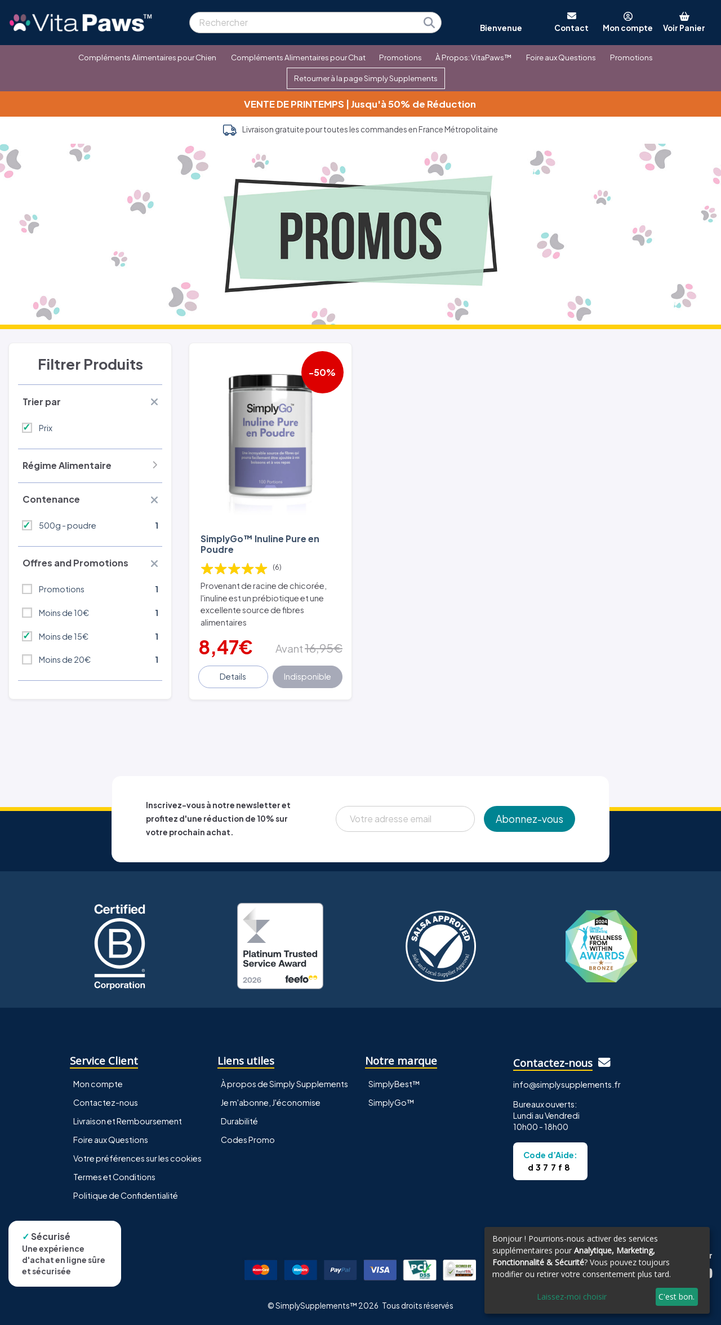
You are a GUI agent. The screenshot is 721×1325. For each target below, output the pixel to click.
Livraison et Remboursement (127, 1121)
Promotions (400, 57)
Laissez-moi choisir (572, 1296)
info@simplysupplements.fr (567, 1084)
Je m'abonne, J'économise (271, 1102)
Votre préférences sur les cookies (137, 1158)
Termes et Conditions (114, 1177)
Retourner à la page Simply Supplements (366, 78)
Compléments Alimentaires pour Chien (147, 57)
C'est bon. (676, 1296)
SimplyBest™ (394, 1084)
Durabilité (239, 1121)
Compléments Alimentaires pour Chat (298, 57)
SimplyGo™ (391, 1102)
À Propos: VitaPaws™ (473, 57)
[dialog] (597, 1270)
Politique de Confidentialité (125, 1195)
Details (233, 676)
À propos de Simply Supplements (284, 1084)
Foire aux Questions (561, 57)
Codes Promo (248, 1140)
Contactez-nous (105, 1102)
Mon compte (98, 1084)
